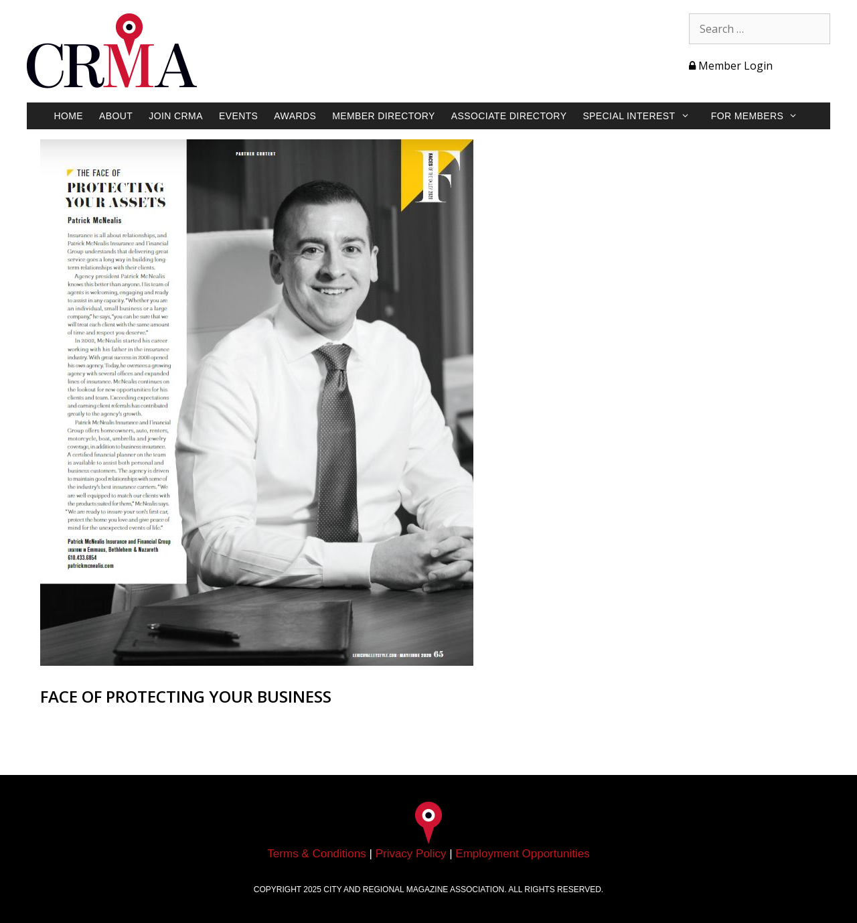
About (116, 116)
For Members (761, 115)
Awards (295, 116)
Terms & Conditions (316, 853)
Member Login (731, 65)
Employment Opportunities (522, 853)
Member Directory (383, 116)
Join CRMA (176, 116)
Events (238, 116)
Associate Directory (509, 116)
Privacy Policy (411, 853)
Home (68, 116)
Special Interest (642, 115)
